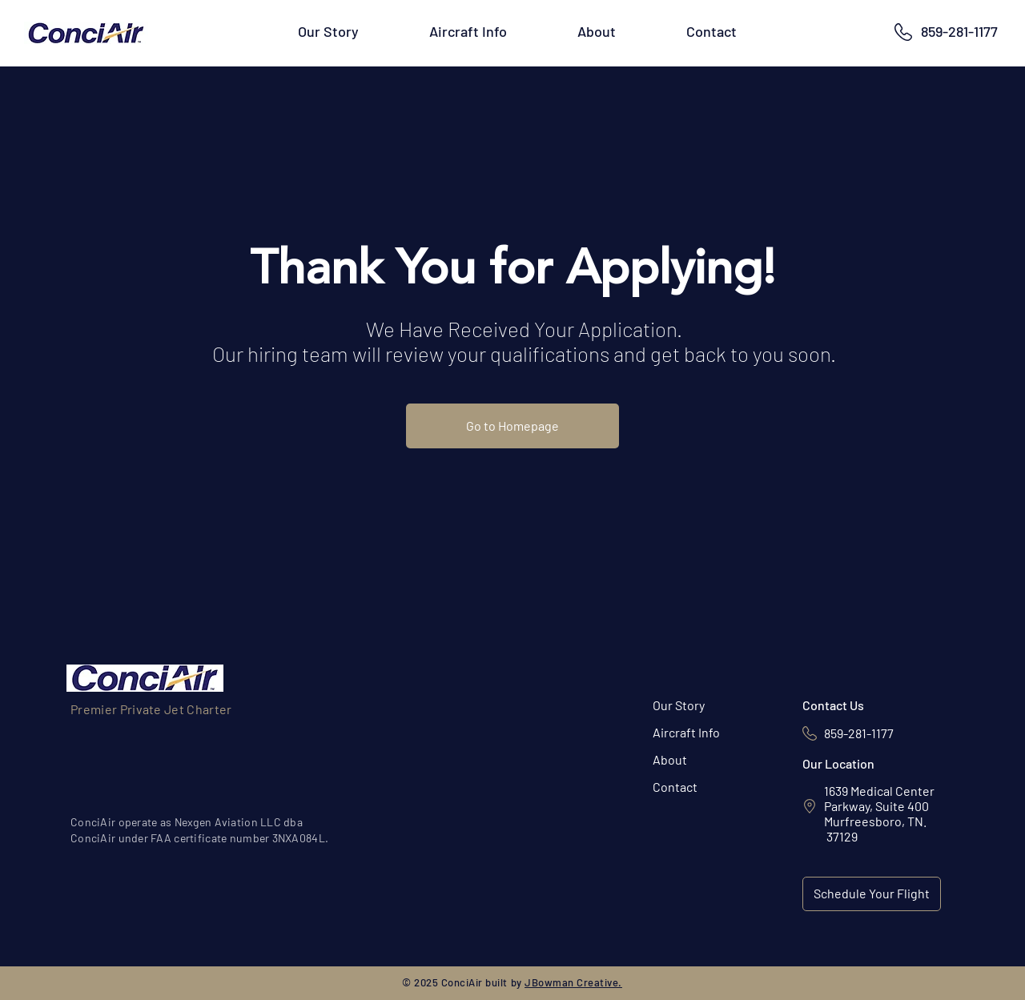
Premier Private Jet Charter (151, 709)
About (670, 759)
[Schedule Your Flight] (871, 894)
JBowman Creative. (573, 982)
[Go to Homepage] (512, 426)
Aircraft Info (686, 732)
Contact (675, 786)
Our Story (679, 705)
